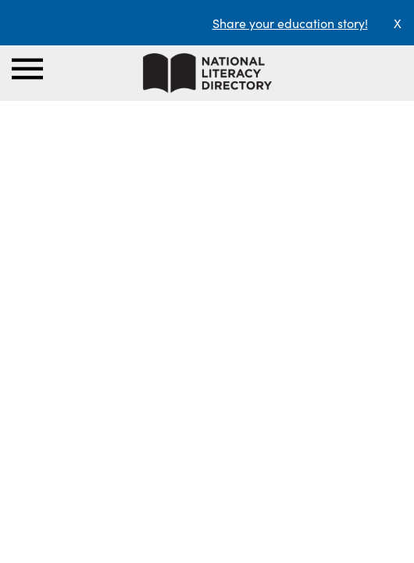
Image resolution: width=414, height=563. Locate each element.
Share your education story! (290, 22)
